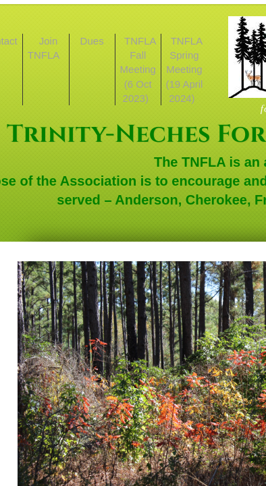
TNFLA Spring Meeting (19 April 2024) (184, 69)
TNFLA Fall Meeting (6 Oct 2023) (138, 69)
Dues (92, 41)
